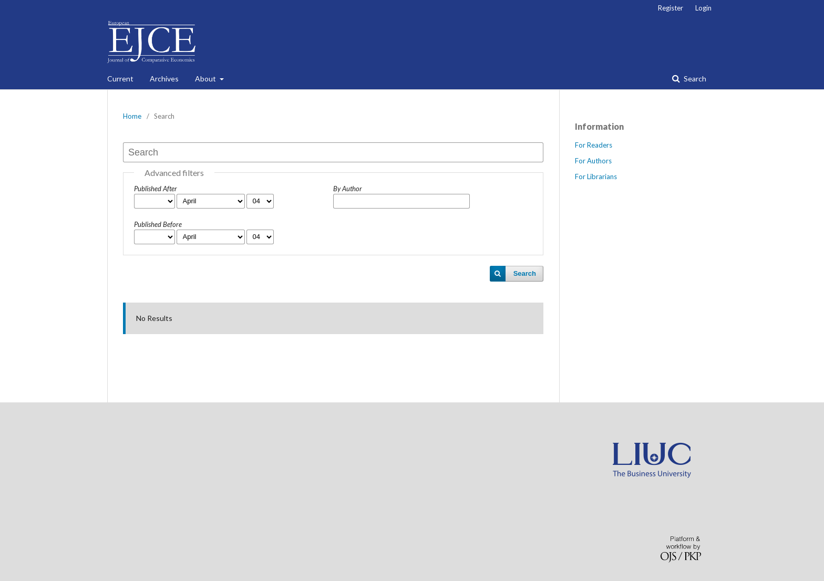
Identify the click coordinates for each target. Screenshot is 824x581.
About (206, 78)
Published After (155, 188)
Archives (164, 78)
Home (132, 116)
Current (120, 78)
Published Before (158, 224)
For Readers (593, 145)
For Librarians (596, 176)
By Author (347, 188)
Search (694, 78)
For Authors (593, 161)
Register (670, 8)
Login (703, 8)
